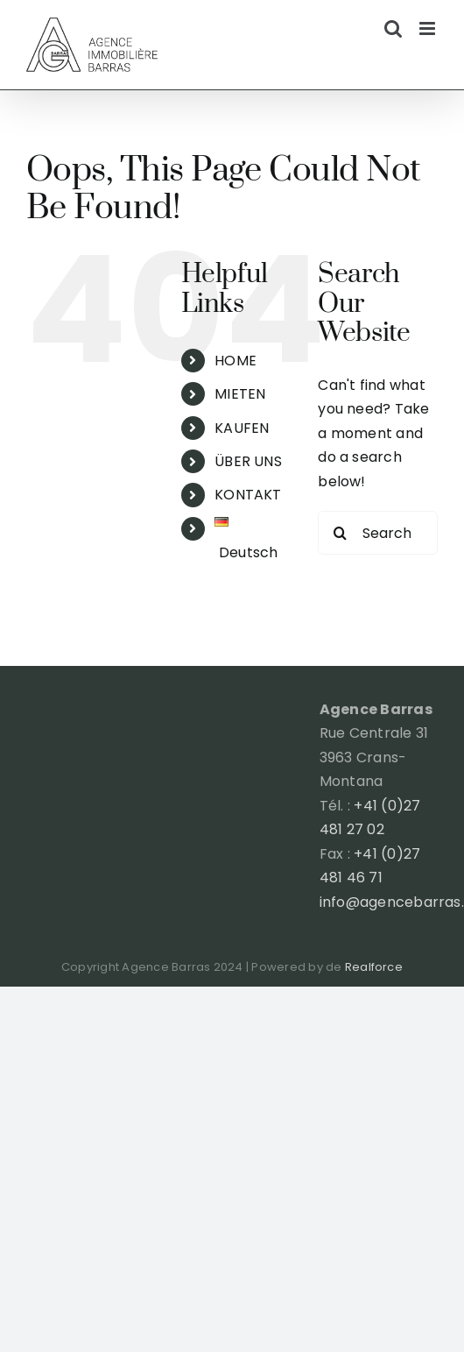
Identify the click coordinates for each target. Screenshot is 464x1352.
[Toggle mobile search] (393, 28)
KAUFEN (241, 428)
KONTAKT (248, 495)
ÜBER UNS (248, 461)
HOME (235, 360)
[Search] (340, 533)
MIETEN (239, 394)
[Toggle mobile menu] (428, 28)
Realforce (374, 967)
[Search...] (378, 533)
